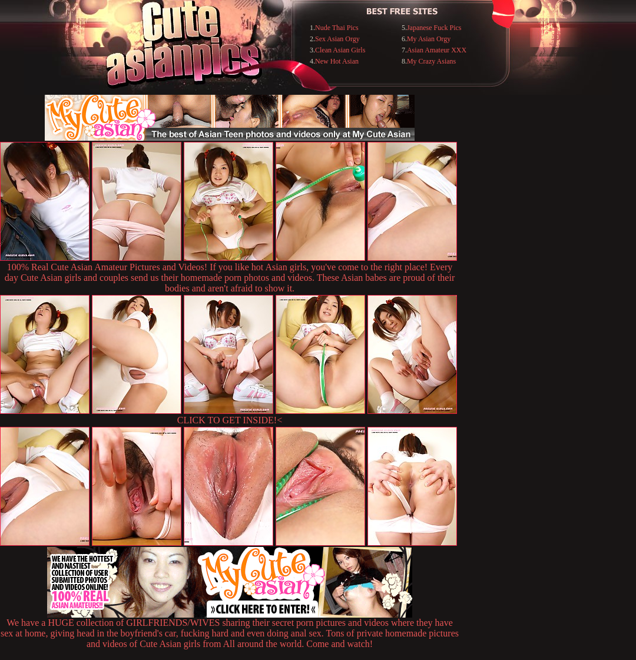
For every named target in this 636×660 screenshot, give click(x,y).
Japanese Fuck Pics (434, 28)
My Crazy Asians (431, 61)
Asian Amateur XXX (436, 50)
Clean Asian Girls (340, 50)
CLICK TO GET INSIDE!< (229, 420)
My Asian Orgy (428, 39)
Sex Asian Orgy (337, 39)
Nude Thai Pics (337, 28)
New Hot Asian (337, 61)
